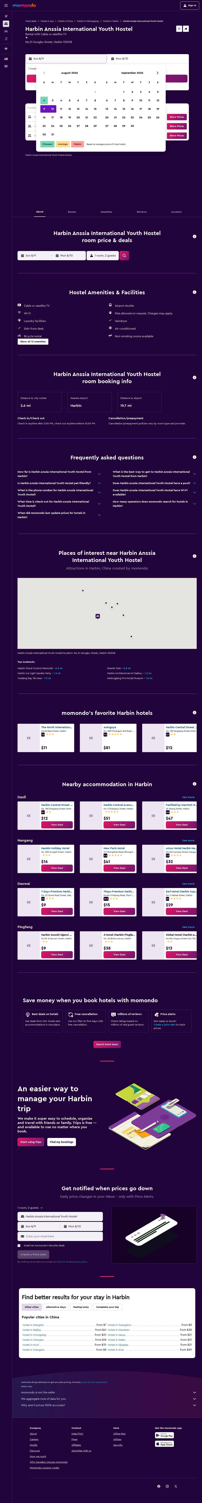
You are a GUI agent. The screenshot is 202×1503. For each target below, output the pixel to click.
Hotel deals (30, 21)
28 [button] (86, 126)
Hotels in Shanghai (32, 1325)
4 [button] (61, 100)
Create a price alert (164, 1025)
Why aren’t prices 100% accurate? (109, 1405)
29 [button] (95, 126)
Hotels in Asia (47, 21)
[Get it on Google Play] (164, 1435)
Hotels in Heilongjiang (88, 21)
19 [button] (69, 117)
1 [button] (95, 91)
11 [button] (61, 108)
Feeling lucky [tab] (81, 1307)
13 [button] (78, 108)
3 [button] (52, 100)
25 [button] (61, 126)
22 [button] (95, 117)
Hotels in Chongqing (34, 1335)
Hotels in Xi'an (116, 1350)
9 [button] (44, 108)
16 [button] (44, 117)
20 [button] (78, 117)
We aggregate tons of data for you (109, 1399)
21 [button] (86, 117)
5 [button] (69, 100)
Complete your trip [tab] (107, 1307)
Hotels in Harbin (111, 21)
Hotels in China (65, 21)
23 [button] (44, 126)
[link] (57, 824)
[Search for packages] (6, 38)
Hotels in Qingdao (118, 1345)
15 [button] (95, 108)
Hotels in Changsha (33, 1350)
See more (188, 797)
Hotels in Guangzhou (119, 1325)
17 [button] (52, 117)
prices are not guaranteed (94, 1382)
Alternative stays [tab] (56, 1307)
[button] (6, 5)
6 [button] (78, 100)
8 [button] (95, 100)
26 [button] (69, 126)
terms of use (63, 1262)
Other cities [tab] (32, 1307)
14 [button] (86, 108)
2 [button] (44, 100)
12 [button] (69, 108)
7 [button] (86, 100)
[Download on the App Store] (164, 1444)
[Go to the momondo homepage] (24, 5)
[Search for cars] (6, 31)
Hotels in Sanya (116, 1335)
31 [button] (52, 134)
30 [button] (44, 134)
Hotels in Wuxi (30, 1345)
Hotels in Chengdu (33, 1340)
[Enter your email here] (64, 1236)
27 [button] (78, 126)
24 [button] (52, 126)
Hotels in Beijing (31, 1330)
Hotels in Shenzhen (118, 1330)
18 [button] (61, 117)
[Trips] (6, 48)
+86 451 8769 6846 (37, 46)
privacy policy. (80, 1262)
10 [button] (52, 108)
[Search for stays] (6, 23)
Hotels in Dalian (116, 1340)
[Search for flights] (6, 16)
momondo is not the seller (109, 1392)
